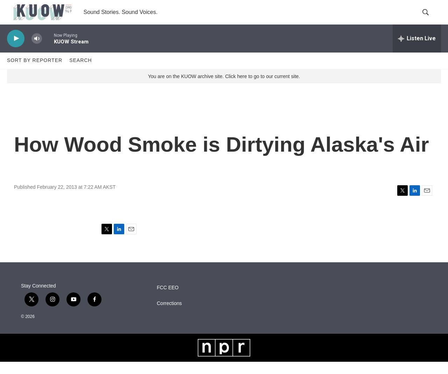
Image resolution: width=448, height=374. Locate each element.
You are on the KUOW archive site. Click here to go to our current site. (224, 88)
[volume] (37, 51)
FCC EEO (167, 300)
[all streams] (417, 51)
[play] (15, 51)
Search (80, 73)
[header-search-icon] (429, 18)
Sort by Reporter (34, 73)
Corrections (169, 315)
